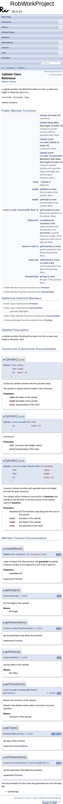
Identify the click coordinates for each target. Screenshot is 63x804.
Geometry (12, 82)
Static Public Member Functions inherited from (31, 316)
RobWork (5, 82)
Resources (32, 22)
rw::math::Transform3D (50, 156)
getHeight (44, 199)
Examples (6, 58)
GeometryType (31, 276)
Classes (32, 48)
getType (43, 276)
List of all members (55, 75)
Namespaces (32, 43)
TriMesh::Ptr (32, 220)
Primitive (13, 102)
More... (27, 92)
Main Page (6, 17)
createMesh (45, 220)
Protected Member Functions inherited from (27, 320)
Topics (32, 27)
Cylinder (21, 68)
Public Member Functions (53, 72)
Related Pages (8, 32)
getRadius (44, 189)
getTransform (46, 210)
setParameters (46, 260)
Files (32, 53)
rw (2, 68)
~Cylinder (44, 182)
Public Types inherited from (20, 304)
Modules (5, 37)
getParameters (46, 246)
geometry (10, 68)
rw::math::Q (45, 142)
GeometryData (47, 292)
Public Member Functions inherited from (25, 287)
